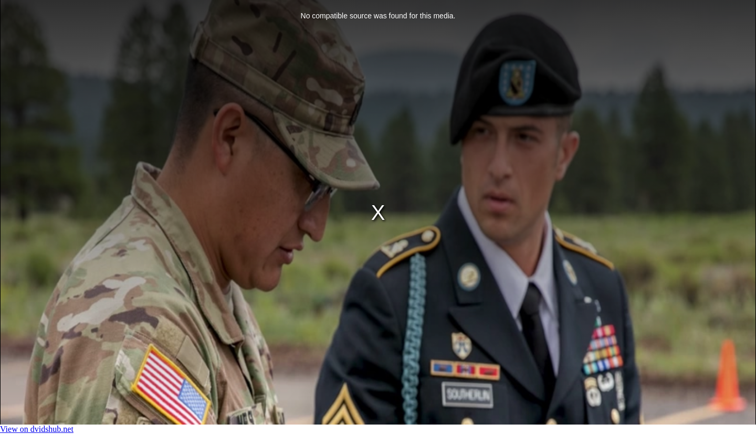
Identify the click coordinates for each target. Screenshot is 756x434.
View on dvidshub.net (37, 429)
